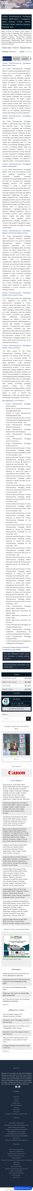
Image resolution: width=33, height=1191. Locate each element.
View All (17, 759)
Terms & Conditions (16, 1105)
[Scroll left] (2, 59)
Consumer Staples (16, 1166)
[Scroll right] (31, 59)
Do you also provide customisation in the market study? (16, 666)
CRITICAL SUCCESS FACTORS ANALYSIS (16, 1140)
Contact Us (16, 1111)
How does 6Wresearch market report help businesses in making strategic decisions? (16, 656)
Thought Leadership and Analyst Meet (16, 1113)
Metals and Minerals (16, 1171)
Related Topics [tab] (25, 58)
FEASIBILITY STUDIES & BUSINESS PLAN (16, 1125)
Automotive (16, 1164)
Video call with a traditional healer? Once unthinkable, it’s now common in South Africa (15, 1040)
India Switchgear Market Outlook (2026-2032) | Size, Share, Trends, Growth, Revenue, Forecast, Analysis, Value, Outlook (16, 921)
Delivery (16, 1107)
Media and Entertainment (16, 1173)
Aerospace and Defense (16, 1149)
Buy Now (16, 693)
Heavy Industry (16, 1158)
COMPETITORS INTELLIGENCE (16, 1127)
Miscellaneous (16, 1175)
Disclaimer (16, 1109)
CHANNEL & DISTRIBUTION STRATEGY (16, 1129)
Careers (16, 1101)
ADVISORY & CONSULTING (16, 1123)
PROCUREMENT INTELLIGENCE (16, 1131)
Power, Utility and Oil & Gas (16, 1155)
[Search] (27, 2)
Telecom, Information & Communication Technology (16, 1160)
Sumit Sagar (29, 51)
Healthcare (16, 1162)
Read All (6, 1004)
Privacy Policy (16, 1103)
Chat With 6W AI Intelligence (23, 1188)
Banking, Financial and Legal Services (16, 1168)
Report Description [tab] (7, 58)
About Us (16, 1096)
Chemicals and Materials (16, 1151)
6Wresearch (12, 1190)
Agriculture (16, 1177)
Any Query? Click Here (16, 708)
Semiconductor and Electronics (16, 1153)
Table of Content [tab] (16, 58)
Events (16, 1098)
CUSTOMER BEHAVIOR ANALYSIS (16, 1133)
